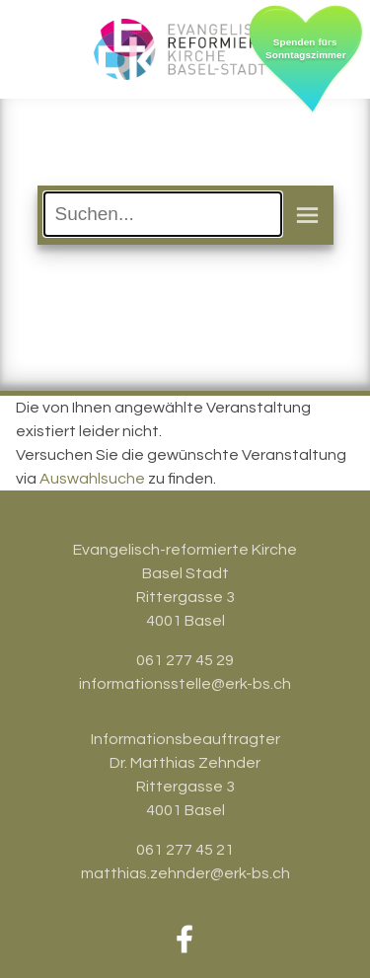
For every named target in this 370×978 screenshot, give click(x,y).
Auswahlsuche (92, 479)
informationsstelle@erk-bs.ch (185, 684)
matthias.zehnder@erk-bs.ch (185, 873)
